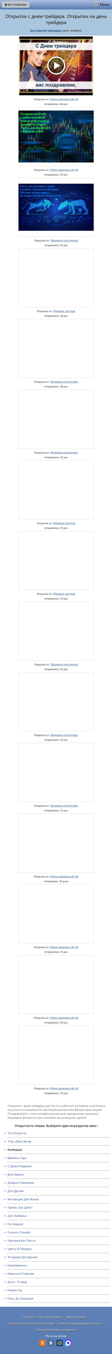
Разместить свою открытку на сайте (31, 1323)
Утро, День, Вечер (19, 1141)
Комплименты (17, 1265)
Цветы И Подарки (19, 1249)
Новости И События (21, 1273)
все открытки (15, 4)
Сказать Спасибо (19, 1232)
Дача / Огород (17, 1282)
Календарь (54, 30)
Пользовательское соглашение (56, 1330)
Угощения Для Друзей (22, 1257)
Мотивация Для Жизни (23, 1199)
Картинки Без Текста (22, 1240)
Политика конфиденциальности (79, 1323)
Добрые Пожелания (21, 1183)
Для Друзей (15, 1191)
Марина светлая (64, 311)
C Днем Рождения (20, 1166)
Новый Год (15, 1290)
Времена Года (17, 1158)
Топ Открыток (17, 1133)
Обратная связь (77, 1317)
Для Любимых (17, 1216)
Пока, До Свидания (20, 1298)
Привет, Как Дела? (20, 1207)
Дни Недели (16, 1174)
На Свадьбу (15, 1224)
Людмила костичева (64, 240)
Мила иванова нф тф (64, 99)
